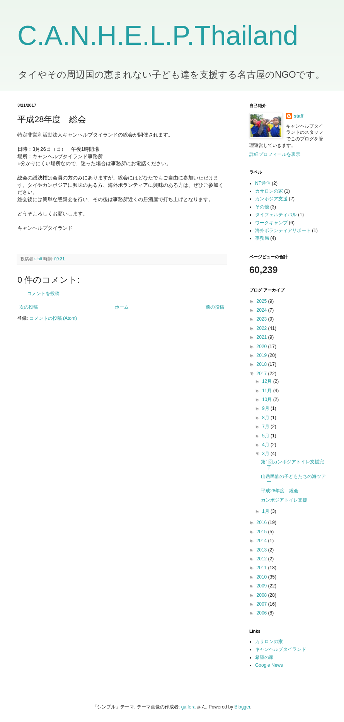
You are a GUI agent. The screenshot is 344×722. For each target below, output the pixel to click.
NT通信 (263, 183)
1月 (266, 511)
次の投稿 (28, 307)
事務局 (262, 238)
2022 (262, 328)
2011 (262, 567)
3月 (266, 453)
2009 (262, 586)
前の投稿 (215, 307)
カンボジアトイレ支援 (284, 500)
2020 (262, 346)
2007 (262, 604)
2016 (262, 522)
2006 (262, 613)
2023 (262, 319)
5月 (266, 436)
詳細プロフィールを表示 (274, 154)
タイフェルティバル (276, 214)
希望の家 (264, 657)
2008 (262, 595)
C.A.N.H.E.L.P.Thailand (157, 35)
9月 (266, 408)
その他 (262, 207)
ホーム (122, 307)
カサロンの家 (269, 191)
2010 (262, 577)
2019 (262, 355)
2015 (262, 531)
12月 (267, 381)
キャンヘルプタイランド (280, 649)
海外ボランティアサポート (283, 230)
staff (298, 116)
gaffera (188, 707)
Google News (269, 665)
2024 (262, 310)
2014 (262, 540)
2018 (262, 364)
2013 (262, 550)
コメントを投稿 (43, 293)
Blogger (242, 707)
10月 (267, 399)
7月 (266, 426)
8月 (266, 417)
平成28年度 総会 (279, 490)
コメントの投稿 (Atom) (53, 318)
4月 (266, 444)
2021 (262, 337)
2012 (262, 559)
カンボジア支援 (271, 198)
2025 (262, 301)
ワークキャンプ (271, 222)
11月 (267, 390)
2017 (262, 373)
